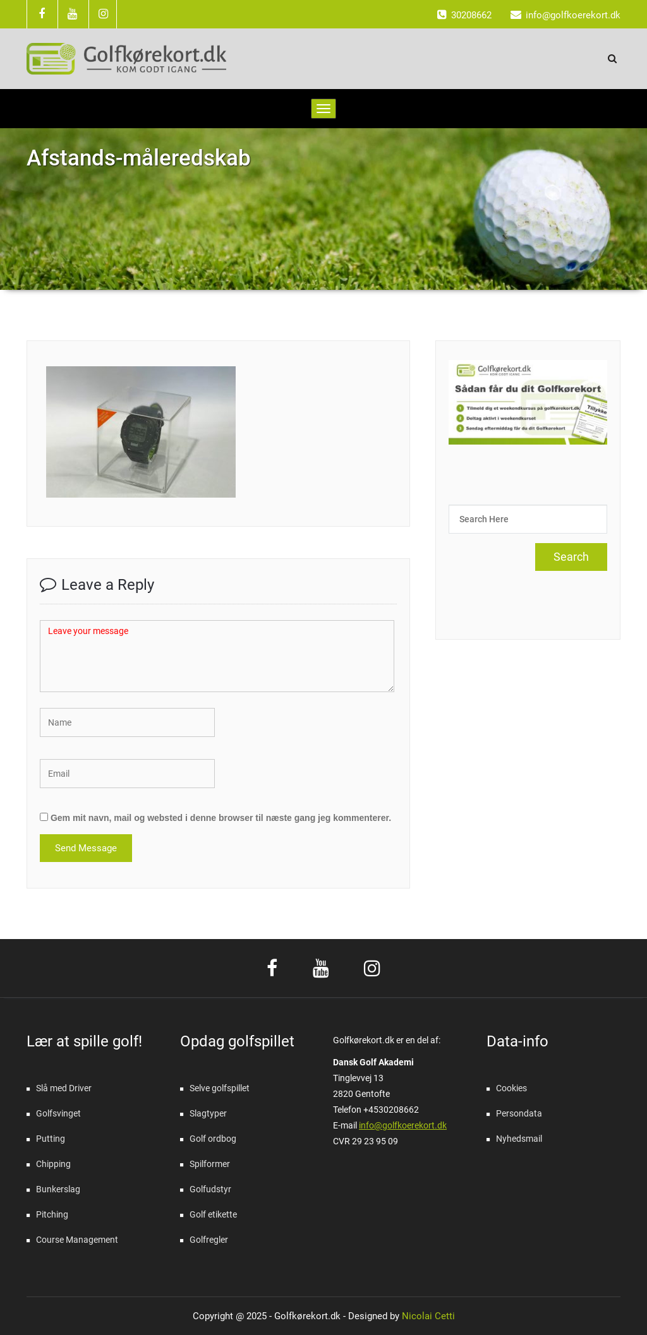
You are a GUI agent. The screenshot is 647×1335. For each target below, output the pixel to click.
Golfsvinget (58, 1113)
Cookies (511, 1088)
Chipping (53, 1164)
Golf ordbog (213, 1139)
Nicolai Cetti (427, 1316)
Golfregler (209, 1240)
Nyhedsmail (519, 1139)
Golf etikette (213, 1214)
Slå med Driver (64, 1088)
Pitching (52, 1214)
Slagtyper (208, 1113)
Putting (50, 1139)
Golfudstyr (210, 1189)
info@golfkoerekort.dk (403, 1125)
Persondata (519, 1113)
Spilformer (210, 1164)
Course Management (77, 1240)
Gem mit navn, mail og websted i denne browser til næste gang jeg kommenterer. (221, 818)
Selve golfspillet (220, 1088)
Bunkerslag (58, 1189)
